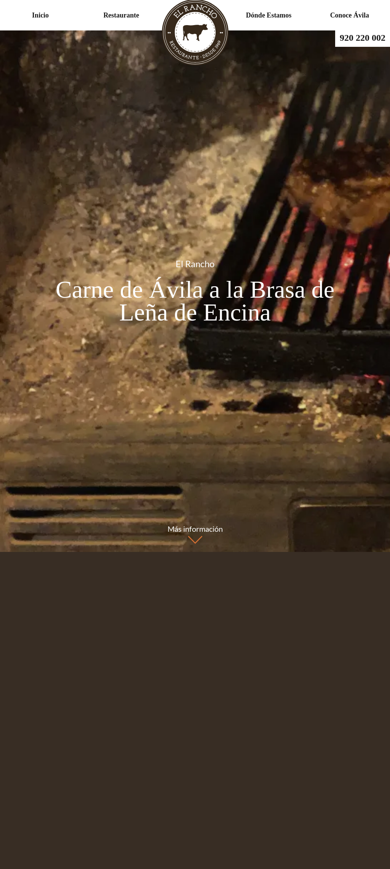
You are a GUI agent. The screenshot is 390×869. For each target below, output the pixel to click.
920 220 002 (362, 38)
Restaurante (121, 15)
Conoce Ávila (349, 15)
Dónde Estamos (269, 15)
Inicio (40, 15)
